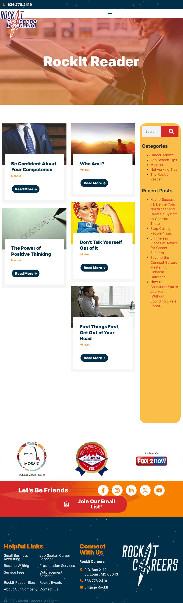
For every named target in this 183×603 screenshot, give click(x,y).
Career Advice (162, 155)
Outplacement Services (50, 574)
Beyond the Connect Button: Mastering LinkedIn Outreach (163, 267)
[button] (110, 13)
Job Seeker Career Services (54, 557)
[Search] (169, 131)
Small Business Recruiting (16, 557)
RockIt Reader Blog (19, 582)
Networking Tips (163, 169)
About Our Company (21, 589)
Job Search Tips (163, 160)
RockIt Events (50, 582)
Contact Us (48, 589)
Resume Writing (16, 565)
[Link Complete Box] (34, 163)
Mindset (156, 164)
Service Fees (14, 572)
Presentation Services (57, 565)
